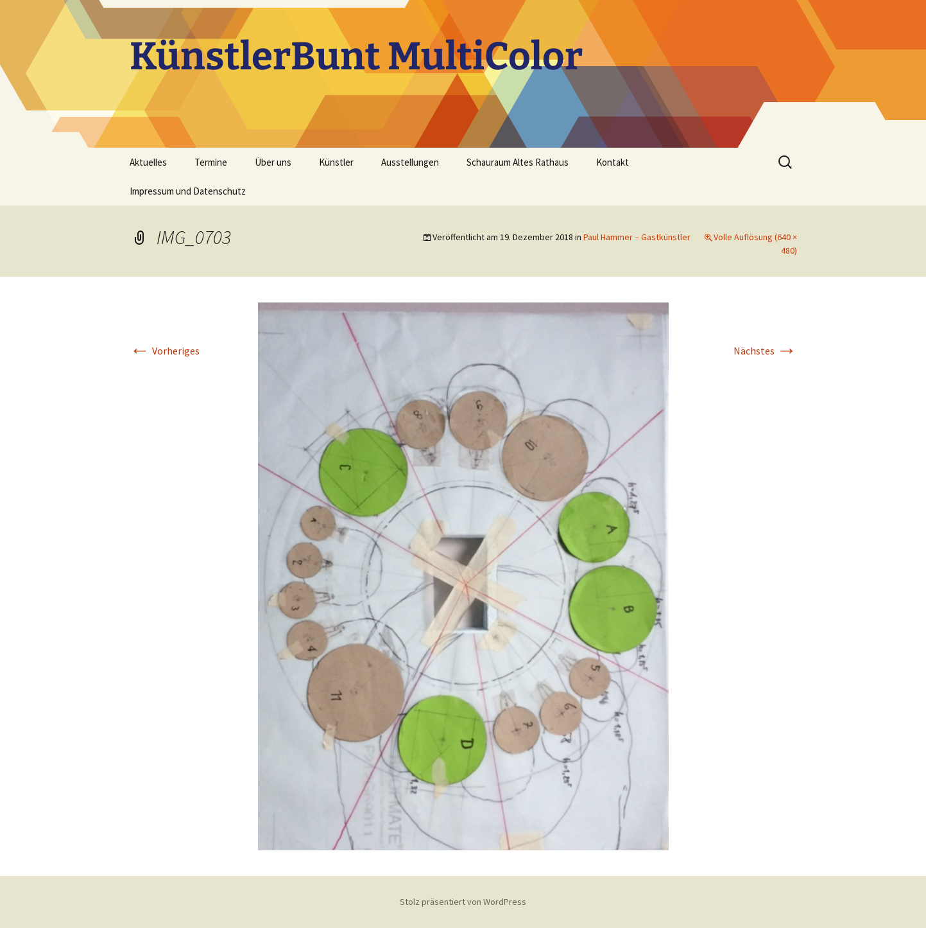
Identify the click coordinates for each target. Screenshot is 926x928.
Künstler (336, 162)
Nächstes (765, 350)
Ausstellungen (410, 162)
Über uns (273, 162)
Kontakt (612, 162)
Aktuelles (148, 162)
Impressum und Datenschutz (188, 191)
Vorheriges (165, 350)
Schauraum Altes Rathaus (518, 162)
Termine (210, 162)
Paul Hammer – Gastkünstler (636, 237)
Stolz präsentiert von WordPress (463, 901)
